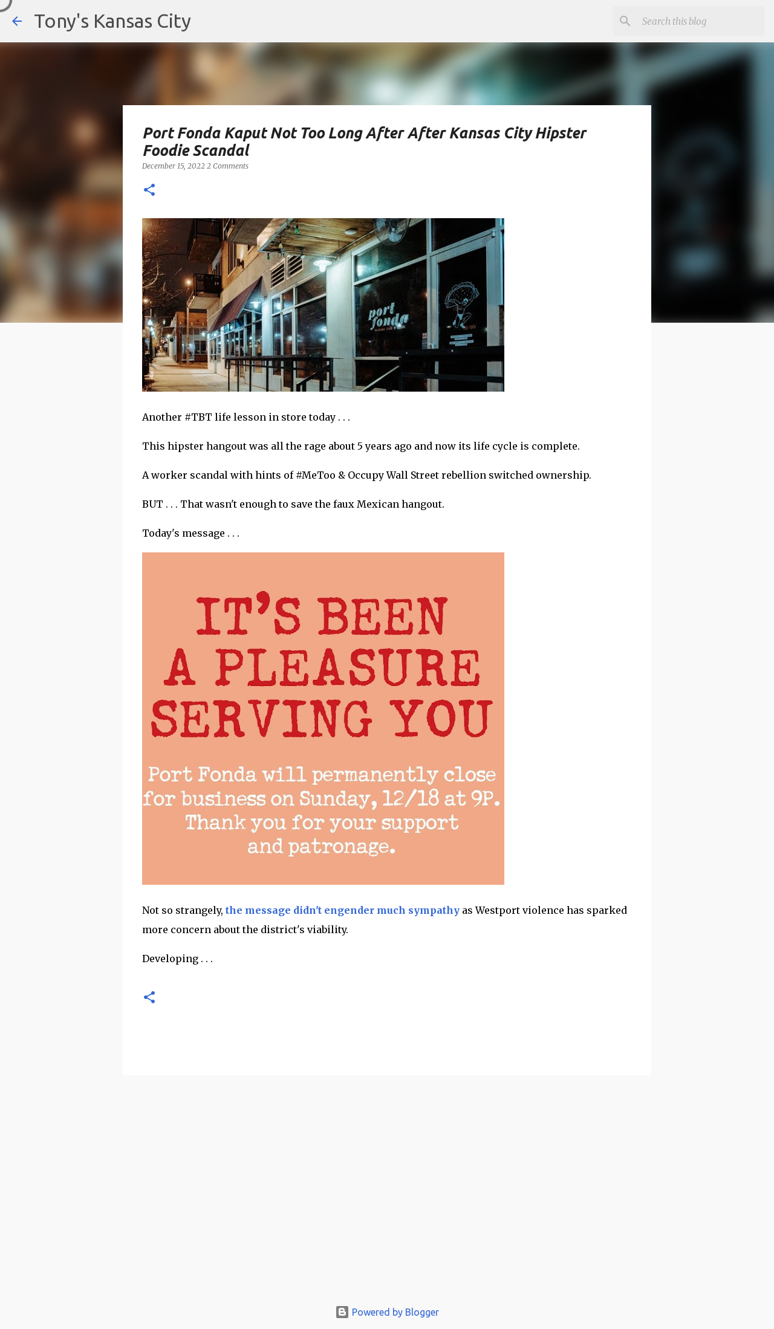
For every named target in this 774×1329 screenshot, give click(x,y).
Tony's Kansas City (112, 20)
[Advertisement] (387, 1192)
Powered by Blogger (387, 1312)
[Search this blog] (700, 21)
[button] (149, 191)
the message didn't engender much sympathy (343, 910)
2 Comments (228, 165)
